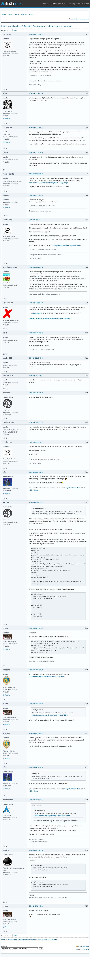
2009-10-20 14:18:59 (36, 152)
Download (85, 4)
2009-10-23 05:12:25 (36, 393)
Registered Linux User (73, 488)
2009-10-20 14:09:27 (36, 127)
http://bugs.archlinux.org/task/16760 (67, 245)
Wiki (59, 4)
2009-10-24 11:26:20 (36, 767)
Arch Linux (12, 3)
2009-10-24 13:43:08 (36, 850)
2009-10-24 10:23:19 (36, 670)
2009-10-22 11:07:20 (36, 303)
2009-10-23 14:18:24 (36, 442)
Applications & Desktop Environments (28, 26)
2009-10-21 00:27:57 (36, 220)
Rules (10, 14)
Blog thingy (34, 490)
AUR (78, 4)
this (38, 276)
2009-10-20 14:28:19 (36, 174)
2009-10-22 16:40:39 (36, 358)
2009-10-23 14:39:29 (36, 472)
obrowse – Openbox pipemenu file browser (43, 318)
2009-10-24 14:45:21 (36, 906)
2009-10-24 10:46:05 (36, 733)
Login (31, 14)
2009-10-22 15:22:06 (36, 333)
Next (15, 30)
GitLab (64, 4)
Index (4, 14)
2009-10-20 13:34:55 (36, 34)
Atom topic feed (83, 946)
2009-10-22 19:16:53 (36, 375)
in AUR (61, 318)
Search (16, 14)
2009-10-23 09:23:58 (36, 422)
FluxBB (86, 949)
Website (7, 119)
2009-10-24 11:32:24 (36, 800)
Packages (45, 4)
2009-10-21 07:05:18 (36, 267)
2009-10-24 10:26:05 (36, 704)
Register (24, 14)
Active (76, 19)
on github (67, 318)
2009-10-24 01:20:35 (36, 502)
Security (72, 4)
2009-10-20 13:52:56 (36, 93)
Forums (53, 4)
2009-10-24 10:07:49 (36, 628)
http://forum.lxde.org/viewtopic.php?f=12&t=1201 (46, 676)
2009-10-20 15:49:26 (36, 195)
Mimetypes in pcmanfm (60, 26)
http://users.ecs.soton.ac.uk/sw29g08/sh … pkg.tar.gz (48, 183)
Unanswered (84, 19)
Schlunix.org (37, 313)
